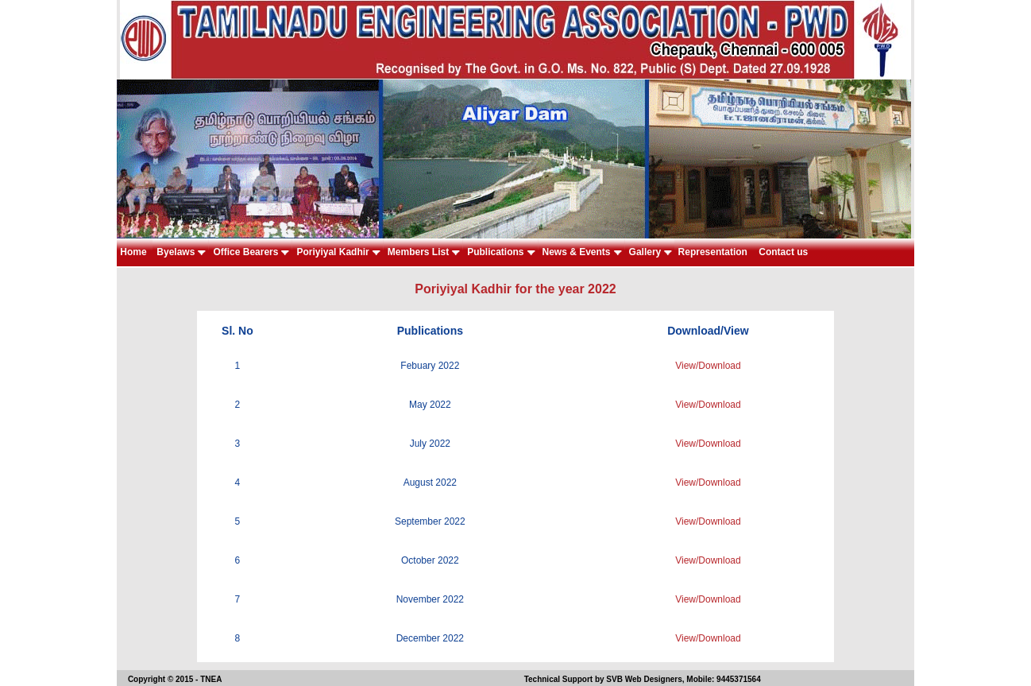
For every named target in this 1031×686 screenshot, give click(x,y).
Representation (713, 252)
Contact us (782, 252)
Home (135, 252)
